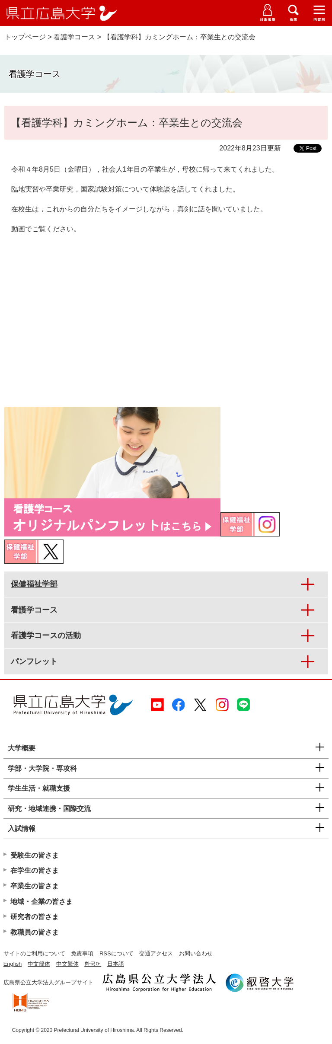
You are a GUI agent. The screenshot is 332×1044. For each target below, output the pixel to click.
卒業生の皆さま (34, 886)
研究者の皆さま (34, 916)
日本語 (115, 964)
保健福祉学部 (34, 584)
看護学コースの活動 (46, 635)
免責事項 (82, 953)
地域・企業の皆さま (41, 901)
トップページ (25, 37)
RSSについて (116, 953)
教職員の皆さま (34, 932)
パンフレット (34, 661)
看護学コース (74, 37)
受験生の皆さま (34, 855)
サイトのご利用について (34, 953)
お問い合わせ (196, 953)
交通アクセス (156, 953)
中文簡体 (39, 964)
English (12, 964)
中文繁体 (67, 964)
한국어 (92, 964)
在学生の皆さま (34, 870)
